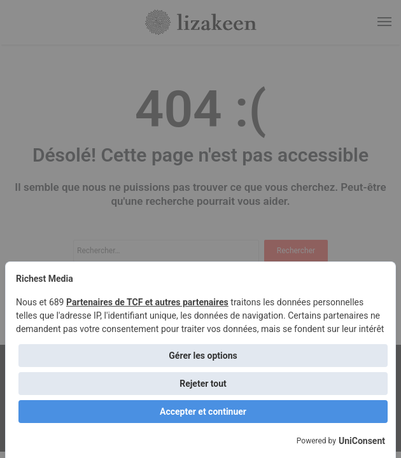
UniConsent (362, 441)
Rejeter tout (203, 383)
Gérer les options (203, 355)
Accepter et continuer (203, 411)
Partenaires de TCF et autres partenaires (147, 302)
